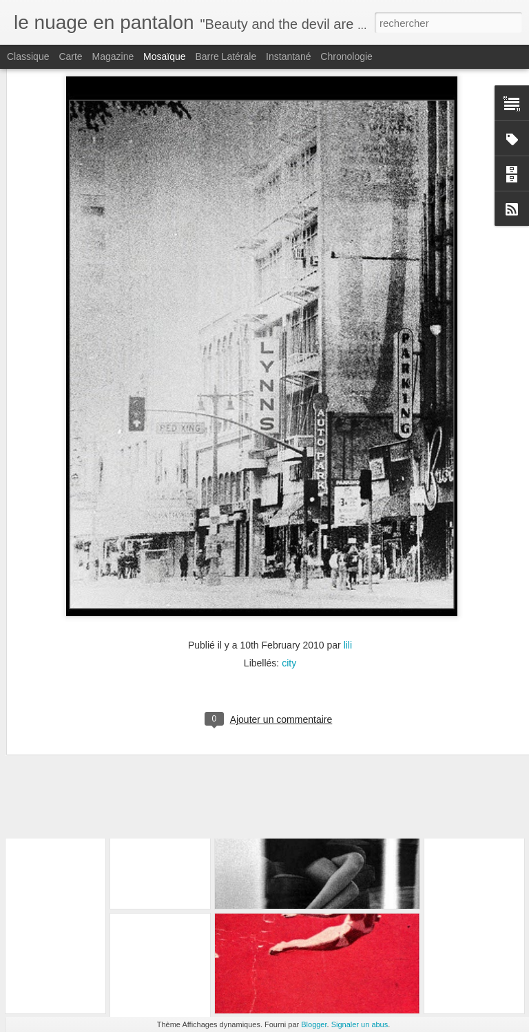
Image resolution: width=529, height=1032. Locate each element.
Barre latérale (225, 56)
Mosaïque (164, 56)
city (289, 572)
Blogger (313, 1024)
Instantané (288, 56)
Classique (28, 56)
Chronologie (346, 56)
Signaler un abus (359, 1024)
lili (348, 554)
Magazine (113, 56)
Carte (70, 56)
